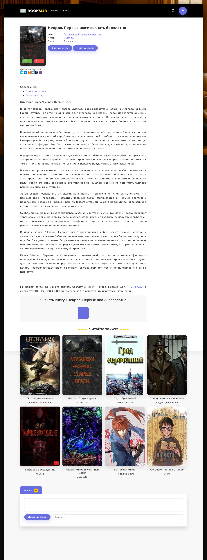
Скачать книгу (60, 48)
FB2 (83, 313)
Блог (66, 10)
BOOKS (37, 11)
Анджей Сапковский (40, 402)
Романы (82, 34)
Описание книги (36, 91)
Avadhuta (82, 477)
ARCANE (40, 473)
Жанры (55, 10)
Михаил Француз (125, 473)
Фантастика (95, 34)
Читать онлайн (85, 48)
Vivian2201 (69, 37)
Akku (167, 473)
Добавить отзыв (37, 517)
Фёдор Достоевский (167, 402)
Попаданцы (70, 34)
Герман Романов (125, 402)
